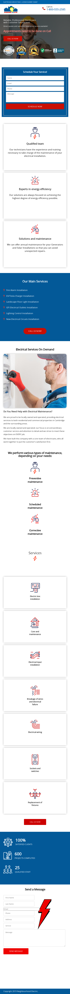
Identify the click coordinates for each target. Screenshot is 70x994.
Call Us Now (12, 39)
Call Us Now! (35, 331)
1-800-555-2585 (56, 9)
